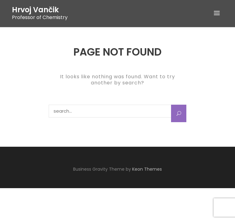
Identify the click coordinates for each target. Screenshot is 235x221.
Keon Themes (147, 169)
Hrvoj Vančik (35, 10)
